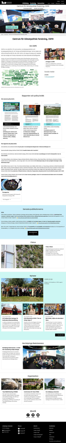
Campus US (36, 432)
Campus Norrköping (37, 434)
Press (50, 434)
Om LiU (49, 3)
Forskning (33, 3)
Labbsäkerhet (51, 436)
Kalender (51, 430)
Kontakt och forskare (38, 8)
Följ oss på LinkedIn (49, 76)
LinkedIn (21, 433)
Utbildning (25, 3)
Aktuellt (52, 3)
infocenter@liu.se (6, 430)
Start (2, 34)
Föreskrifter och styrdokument (55, 441)
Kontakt (62, 3)
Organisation (51, 432)
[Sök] (62, 1)
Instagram (21, 431)
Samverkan (40, 3)
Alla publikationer (33, 232)
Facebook (21, 428)
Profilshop (51, 438)
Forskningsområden (27, 8)
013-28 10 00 (6, 432)
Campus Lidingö (37, 436)
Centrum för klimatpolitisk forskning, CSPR (33, 6)
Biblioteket (51, 428)
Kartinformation (37, 428)
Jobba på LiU (57, 3)
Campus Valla (36, 430)
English (58, 1)
